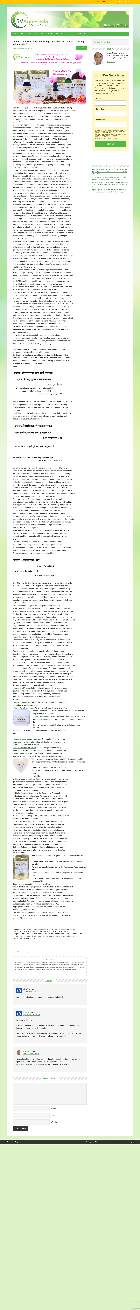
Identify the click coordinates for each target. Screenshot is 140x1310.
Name (53, 1112)
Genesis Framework (114, 1146)
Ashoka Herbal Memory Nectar (46, 717)
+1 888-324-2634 (94, 2)
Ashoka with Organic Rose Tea (26, 752)
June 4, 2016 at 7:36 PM (32, 996)
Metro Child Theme (99, 1146)
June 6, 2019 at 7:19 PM (32, 1058)
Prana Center (28, 49)
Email (53, 1119)
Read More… (112, 63)
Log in (131, 1146)
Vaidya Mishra (28, 1055)
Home (15, 35)
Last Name (100, 121)
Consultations (36, 35)
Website (54, 1126)
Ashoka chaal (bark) (22, 689)
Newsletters (59, 35)
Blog (48, 35)
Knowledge (26, 956)
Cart (118, 2)
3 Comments (80, 49)
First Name (100, 110)
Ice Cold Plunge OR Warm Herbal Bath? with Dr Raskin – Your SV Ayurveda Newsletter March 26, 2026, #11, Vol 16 (110, 186)
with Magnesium (38, 743)
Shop (70, 35)
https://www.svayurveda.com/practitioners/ (32, 1068)
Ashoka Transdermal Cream (25, 709)
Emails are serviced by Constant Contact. (106, 139)
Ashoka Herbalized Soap (24, 757)
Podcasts (91, 35)
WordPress (124, 1146)
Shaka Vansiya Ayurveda (70, 20)
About (23, 35)
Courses (80, 35)
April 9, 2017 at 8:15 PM (32, 1019)
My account (108, 2)
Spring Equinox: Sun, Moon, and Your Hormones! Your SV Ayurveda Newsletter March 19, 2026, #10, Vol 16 (110, 194)
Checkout (127, 2)
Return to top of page (13, 1146)
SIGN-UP (110, 145)
